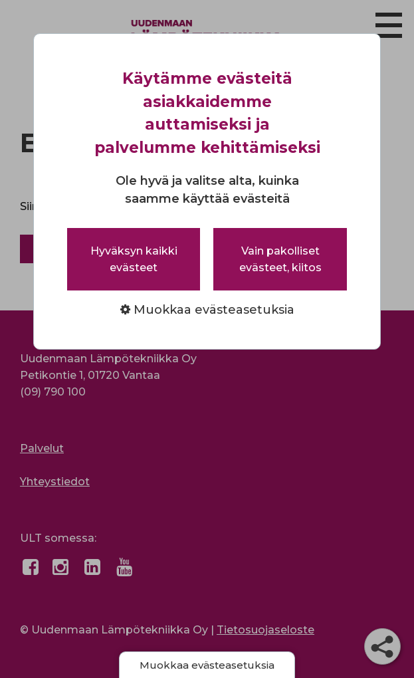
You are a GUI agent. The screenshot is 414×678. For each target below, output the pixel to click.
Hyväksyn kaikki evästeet (133, 259)
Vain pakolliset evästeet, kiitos (280, 259)
